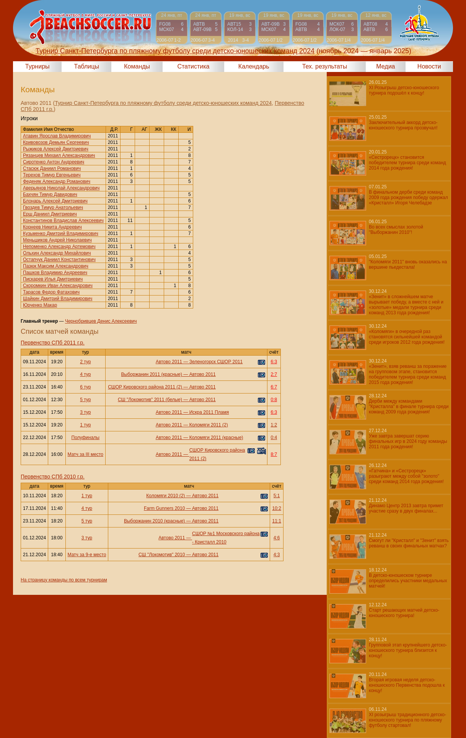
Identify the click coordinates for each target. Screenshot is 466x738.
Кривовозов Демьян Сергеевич (56, 142)
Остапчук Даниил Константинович (59, 259)
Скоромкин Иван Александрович (58, 285)
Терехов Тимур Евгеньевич (51, 175)
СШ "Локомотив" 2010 (161, 554)
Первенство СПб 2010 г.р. (53, 476)
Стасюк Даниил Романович (52, 168)
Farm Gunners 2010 (164, 508)
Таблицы (86, 66)
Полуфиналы (85, 437)
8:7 (273, 454)
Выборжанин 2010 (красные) (154, 521)
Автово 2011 (169, 361)
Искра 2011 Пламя (209, 412)
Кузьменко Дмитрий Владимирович (60, 233)
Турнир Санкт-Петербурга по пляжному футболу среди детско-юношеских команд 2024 (163, 103)
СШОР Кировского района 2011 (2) (145, 387)
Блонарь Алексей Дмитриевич (55, 201)
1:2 (273, 425)
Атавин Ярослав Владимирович (57, 136)
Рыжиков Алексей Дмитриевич (55, 149)
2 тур (85, 361)
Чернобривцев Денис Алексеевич (101, 321)
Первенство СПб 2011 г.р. (53, 343)
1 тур (85, 425)
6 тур (85, 387)
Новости (429, 66)
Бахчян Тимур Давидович (50, 194)
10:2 (276, 508)
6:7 (273, 387)
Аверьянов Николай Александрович (61, 188)
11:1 (276, 521)
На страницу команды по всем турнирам (64, 580)
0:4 (273, 437)
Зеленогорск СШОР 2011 (216, 361)
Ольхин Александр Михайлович (57, 253)
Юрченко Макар (40, 305)
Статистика (193, 66)
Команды (137, 66)
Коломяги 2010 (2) (165, 495)
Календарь (253, 66)
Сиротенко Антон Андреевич (53, 162)
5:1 (277, 495)
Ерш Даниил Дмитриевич (50, 214)
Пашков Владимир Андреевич (55, 272)
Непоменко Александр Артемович (59, 246)
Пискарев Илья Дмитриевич (53, 279)
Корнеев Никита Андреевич (52, 227)
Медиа (385, 66)
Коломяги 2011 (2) (208, 425)
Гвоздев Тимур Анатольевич (53, 207)
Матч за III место (85, 454)
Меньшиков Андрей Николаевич (57, 240)
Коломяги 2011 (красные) (216, 437)
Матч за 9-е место (87, 554)
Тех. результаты (324, 66)
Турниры (37, 66)
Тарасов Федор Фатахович (51, 292)
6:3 (273, 361)
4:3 (277, 554)
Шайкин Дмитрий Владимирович (57, 298)
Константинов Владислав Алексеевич (63, 220)
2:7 (273, 374)
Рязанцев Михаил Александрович (59, 155)
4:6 (277, 537)
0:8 (273, 399)
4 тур (85, 374)
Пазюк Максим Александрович (55, 266)
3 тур (85, 412)
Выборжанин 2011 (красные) (151, 374)
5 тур (85, 399)
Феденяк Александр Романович (56, 181)
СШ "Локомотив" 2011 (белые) (150, 399)
